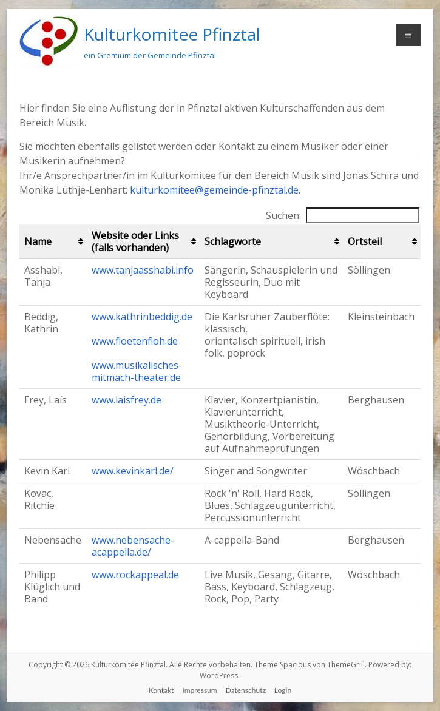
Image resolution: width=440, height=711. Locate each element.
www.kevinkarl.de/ (133, 470)
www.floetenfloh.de (135, 341)
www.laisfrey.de (126, 399)
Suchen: (342, 215)
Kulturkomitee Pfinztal (172, 33)
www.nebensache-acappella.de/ (133, 546)
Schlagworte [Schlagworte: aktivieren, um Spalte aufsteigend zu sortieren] (233, 241)
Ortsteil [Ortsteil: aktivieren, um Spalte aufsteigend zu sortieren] (365, 241)
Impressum (199, 690)
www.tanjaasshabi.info (143, 270)
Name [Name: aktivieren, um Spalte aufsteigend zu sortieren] (38, 241)
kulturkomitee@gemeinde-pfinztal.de (214, 190)
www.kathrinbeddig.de (142, 316)
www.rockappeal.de (135, 574)
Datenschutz (246, 690)
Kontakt (161, 690)
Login (282, 690)
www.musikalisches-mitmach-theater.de (137, 371)
